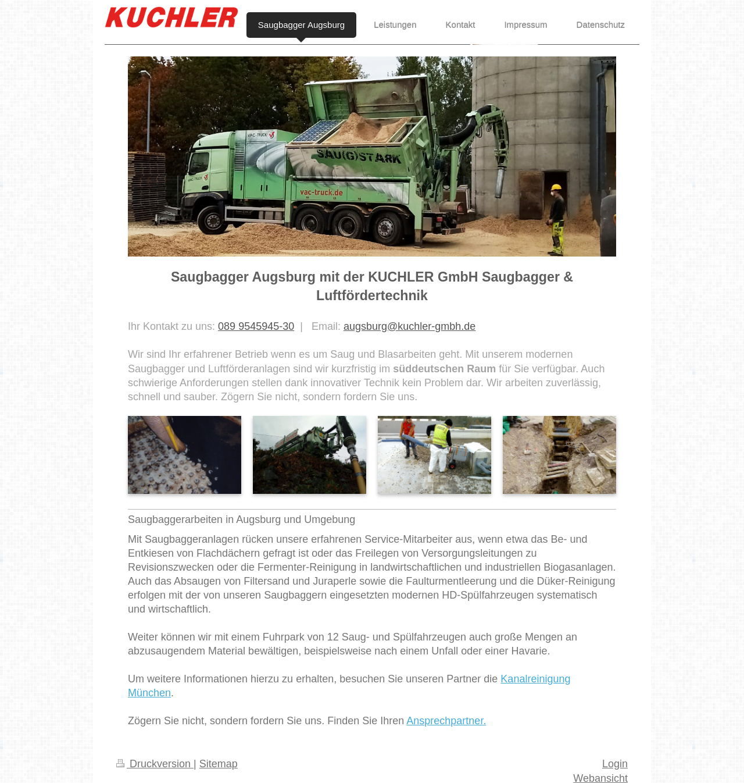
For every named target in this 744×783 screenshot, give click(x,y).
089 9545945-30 (256, 326)
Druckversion (155, 764)
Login (615, 764)
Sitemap (218, 764)
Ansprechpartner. (446, 721)
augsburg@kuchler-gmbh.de (409, 326)
